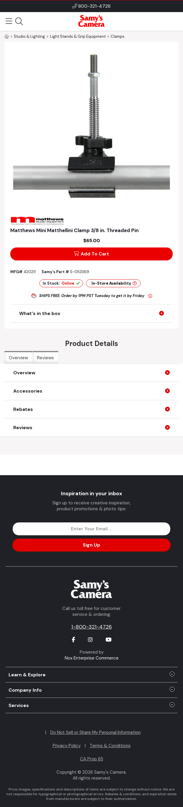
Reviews (45, 358)
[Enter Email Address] (91, 529)
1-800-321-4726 (91, 626)
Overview (18, 358)
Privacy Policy (67, 746)
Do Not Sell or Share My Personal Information (95, 732)
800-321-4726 (94, 6)
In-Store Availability (114, 283)
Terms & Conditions (110, 746)
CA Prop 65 (91, 759)
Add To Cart (91, 254)
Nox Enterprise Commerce (92, 658)
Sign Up (91, 545)
